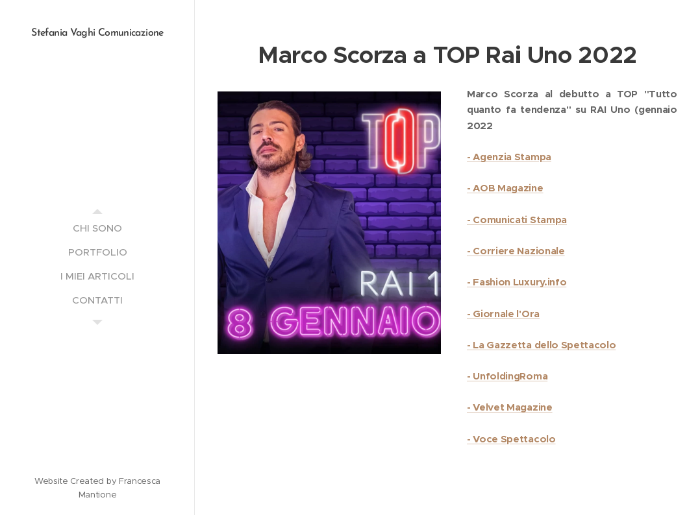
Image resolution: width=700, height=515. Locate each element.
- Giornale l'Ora (503, 313)
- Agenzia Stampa (509, 156)
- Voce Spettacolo (511, 439)
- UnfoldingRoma (507, 376)
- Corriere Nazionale (516, 251)
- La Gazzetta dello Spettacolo (541, 345)
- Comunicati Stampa (517, 219)
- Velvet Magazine (510, 407)
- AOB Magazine (505, 188)
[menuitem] (97, 228)
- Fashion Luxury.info (516, 282)
